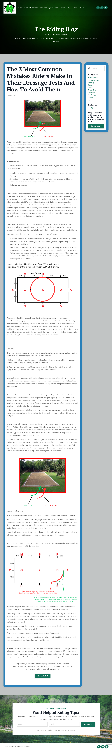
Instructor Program (46, 8)
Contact (74, 8)
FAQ (68, 8)
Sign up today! (96, 130)
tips (89, 103)
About (25, 8)
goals (90, 86)
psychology (92, 98)
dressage (91, 84)
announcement (94, 81)
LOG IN (81, 8)
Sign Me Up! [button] (88, 724)
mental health (93, 92)
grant (90, 89)
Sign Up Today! (42, 676)
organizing (92, 95)
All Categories (93, 78)
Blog (56, 8)
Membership (33, 8)
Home (20, 8)
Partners (62, 8)
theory (91, 100)
